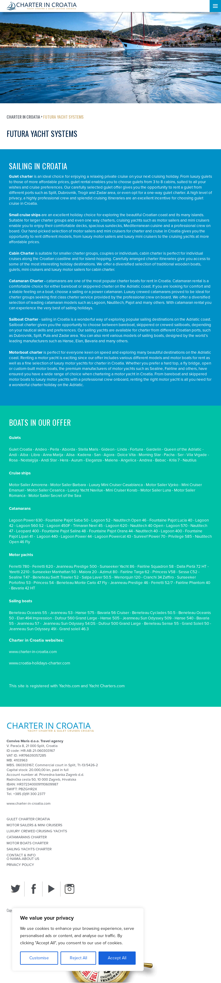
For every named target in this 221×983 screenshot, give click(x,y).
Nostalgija (29, 460)
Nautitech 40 (147, 531)
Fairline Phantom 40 (193, 582)
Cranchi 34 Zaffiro (158, 577)
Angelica (128, 460)
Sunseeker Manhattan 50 (54, 572)
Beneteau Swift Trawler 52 (56, 577)
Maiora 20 (88, 572)
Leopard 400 (27, 531)
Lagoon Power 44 (76, 536)
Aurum (77, 460)
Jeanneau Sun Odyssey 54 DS (69, 623)
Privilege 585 (180, 536)
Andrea (145, 460)
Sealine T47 (19, 577)
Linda (122, 449)
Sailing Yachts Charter (29, 849)
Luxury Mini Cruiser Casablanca (116, 484)
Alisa (70, 454)
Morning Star (150, 454)
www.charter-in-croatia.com (33, 651)
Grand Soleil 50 (195, 623)
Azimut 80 (108, 572)
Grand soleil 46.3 (74, 629)
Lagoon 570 (176, 525)
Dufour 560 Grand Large (76, 618)
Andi (13, 454)
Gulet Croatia (20, 449)
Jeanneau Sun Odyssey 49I (32, 629)
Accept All (117, 957)
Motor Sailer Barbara (68, 484)
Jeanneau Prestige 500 (76, 566)
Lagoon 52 (100, 520)
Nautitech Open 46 (129, 520)
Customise (39, 957)
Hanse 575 (84, 612)
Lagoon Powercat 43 (113, 536)
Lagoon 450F (58, 525)
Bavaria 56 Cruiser (113, 612)
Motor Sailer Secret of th (49, 495)
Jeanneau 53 (61, 612)
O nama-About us (23, 859)
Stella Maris (88, 449)
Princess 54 (44, 582)
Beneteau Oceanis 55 (28, 612)
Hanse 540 (184, 618)
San (97, 454)
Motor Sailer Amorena (28, 484)
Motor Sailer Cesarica (46, 490)
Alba (24, 454)
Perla (54, 449)
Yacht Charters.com (107, 685)
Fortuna (136, 449)
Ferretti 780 (19, 566)
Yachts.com (69, 685)
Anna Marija (53, 454)
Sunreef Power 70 (149, 536)
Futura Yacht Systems (63, 116)
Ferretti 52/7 (162, 582)
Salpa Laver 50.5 (96, 577)
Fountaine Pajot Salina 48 (64, 531)
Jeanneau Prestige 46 (129, 582)
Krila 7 (174, 460)
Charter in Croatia (23, 116)
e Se (75, 495)
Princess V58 (163, 572)
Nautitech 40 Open (146, 525)
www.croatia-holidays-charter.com (39, 663)
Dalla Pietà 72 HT (192, 566)
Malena (111, 460)
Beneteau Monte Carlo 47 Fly (82, 582)
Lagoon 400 (171, 531)
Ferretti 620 (42, 566)
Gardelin (153, 449)
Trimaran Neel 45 (88, 525)
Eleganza (94, 460)
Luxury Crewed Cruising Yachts (37, 831)
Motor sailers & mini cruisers (34, 825)
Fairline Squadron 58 (155, 566)
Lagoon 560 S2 (30, 525)
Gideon (107, 449)
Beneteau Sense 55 (161, 623)
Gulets (15, 437)
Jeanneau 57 (28, 623)
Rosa (13, 460)
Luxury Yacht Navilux (85, 490)
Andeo (41, 449)
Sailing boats (20, 601)
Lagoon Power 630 (26, 520)
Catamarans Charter (27, 837)
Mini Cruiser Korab (121, 490)
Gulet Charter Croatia (28, 819)
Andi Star (49, 460)
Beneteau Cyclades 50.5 (153, 612)
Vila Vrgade (197, 454)
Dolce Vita (126, 454)
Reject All (78, 957)
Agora (109, 454)
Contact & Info (21, 855)
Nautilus (189, 460)
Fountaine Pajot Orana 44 (111, 531)
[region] (78, 939)
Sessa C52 (187, 572)
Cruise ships (20, 473)
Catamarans (20, 508)
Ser (181, 454)
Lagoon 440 (47, 536)
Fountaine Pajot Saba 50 (67, 520)
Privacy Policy (20, 865)
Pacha (169, 454)
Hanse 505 (109, 618)
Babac (160, 460)
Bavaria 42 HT (23, 588)
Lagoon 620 (116, 525)
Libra (35, 454)
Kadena (84, 454)
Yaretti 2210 (19, 572)
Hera (64, 460)
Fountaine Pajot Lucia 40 (170, 520)
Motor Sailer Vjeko (162, 484)
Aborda (68, 449)
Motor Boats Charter (27, 843)
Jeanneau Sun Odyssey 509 (147, 618)
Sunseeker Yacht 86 (117, 566)
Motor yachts (21, 554)
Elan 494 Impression (34, 618)
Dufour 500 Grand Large (120, 623)
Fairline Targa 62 (134, 572)
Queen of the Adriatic (183, 449)
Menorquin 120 (127, 577)
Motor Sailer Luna (155, 490)
